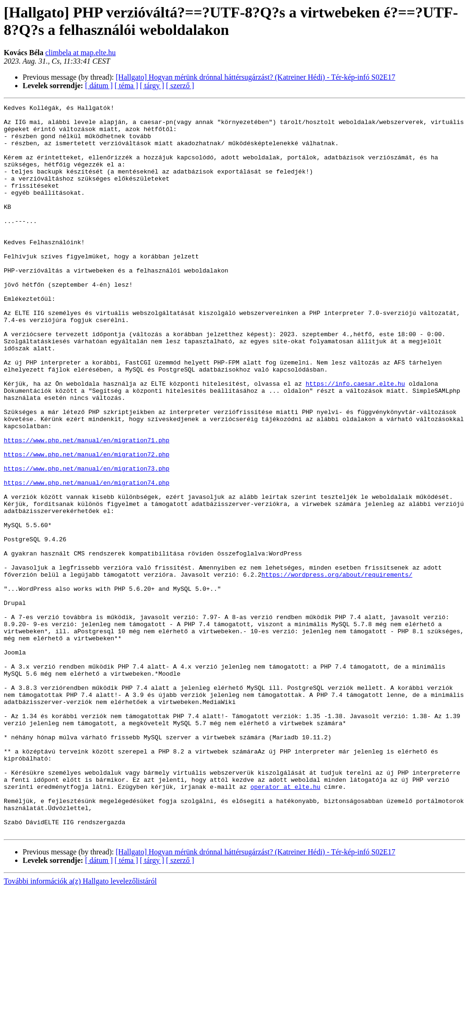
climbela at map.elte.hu (80, 53)
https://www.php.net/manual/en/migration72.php (86, 525)
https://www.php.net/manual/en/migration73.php (86, 542)
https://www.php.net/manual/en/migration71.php (86, 508)
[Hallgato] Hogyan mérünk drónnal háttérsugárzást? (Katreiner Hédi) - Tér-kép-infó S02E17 (255, 77)
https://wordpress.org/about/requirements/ (336, 669)
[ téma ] (126, 86)
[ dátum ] (99, 86)
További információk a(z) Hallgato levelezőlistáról (80, 1027)
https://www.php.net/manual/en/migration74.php (86, 559)
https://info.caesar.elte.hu (355, 440)
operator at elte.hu (285, 923)
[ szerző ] (180, 86)
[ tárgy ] (152, 86)
